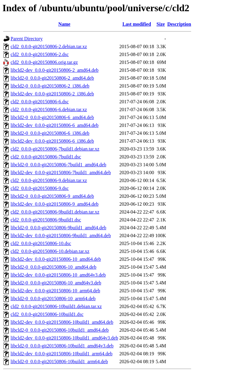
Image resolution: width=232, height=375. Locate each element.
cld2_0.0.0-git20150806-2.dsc (40, 54)
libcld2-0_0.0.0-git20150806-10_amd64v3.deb (56, 282)
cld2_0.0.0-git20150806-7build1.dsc (46, 156)
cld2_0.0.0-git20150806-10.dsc (41, 243)
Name (64, 24)
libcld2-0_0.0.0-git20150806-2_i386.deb (50, 85)
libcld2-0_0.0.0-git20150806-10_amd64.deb (53, 267)
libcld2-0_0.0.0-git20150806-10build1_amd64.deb (60, 330)
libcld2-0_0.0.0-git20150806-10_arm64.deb (53, 298)
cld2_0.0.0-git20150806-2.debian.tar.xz (49, 46)
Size (160, 24)
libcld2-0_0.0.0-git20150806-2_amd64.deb (52, 78)
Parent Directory (27, 38)
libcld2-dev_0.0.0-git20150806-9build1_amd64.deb (61, 235)
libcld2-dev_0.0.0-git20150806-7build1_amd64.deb (61, 172)
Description (179, 24)
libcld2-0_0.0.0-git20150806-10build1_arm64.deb (59, 361)
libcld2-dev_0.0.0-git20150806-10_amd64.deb (56, 259)
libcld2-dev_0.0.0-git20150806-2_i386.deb (52, 93)
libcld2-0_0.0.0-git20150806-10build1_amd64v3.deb (62, 345)
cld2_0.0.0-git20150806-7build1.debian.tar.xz (55, 148)
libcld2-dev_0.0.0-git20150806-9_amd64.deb (54, 204)
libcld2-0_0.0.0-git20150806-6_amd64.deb (52, 117)
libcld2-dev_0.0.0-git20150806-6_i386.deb (52, 141)
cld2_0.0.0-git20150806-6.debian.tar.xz (49, 109)
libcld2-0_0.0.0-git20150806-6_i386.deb (50, 133)
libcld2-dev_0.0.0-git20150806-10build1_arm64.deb (61, 353)
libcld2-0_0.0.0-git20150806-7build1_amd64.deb (58, 164)
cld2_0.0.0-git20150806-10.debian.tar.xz (50, 251)
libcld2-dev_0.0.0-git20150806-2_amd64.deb (54, 70)
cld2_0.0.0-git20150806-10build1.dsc (47, 314)
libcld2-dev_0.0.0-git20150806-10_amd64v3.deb (58, 274)
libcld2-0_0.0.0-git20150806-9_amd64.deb (52, 196)
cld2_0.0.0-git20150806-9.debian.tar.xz (49, 180)
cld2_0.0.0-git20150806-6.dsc (40, 101)
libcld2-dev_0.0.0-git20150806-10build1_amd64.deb (62, 322)
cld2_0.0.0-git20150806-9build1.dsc (46, 219)
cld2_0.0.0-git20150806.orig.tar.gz (44, 62)
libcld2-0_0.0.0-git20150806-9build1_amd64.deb (58, 227)
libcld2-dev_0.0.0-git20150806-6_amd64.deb (54, 125)
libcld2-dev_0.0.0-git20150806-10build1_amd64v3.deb (64, 337)
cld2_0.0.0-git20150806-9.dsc (40, 188)
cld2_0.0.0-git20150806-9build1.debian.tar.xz (55, 211)
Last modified (136, 24)
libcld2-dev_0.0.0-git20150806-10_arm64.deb (55, 290)
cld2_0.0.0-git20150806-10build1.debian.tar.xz (56, 306)
